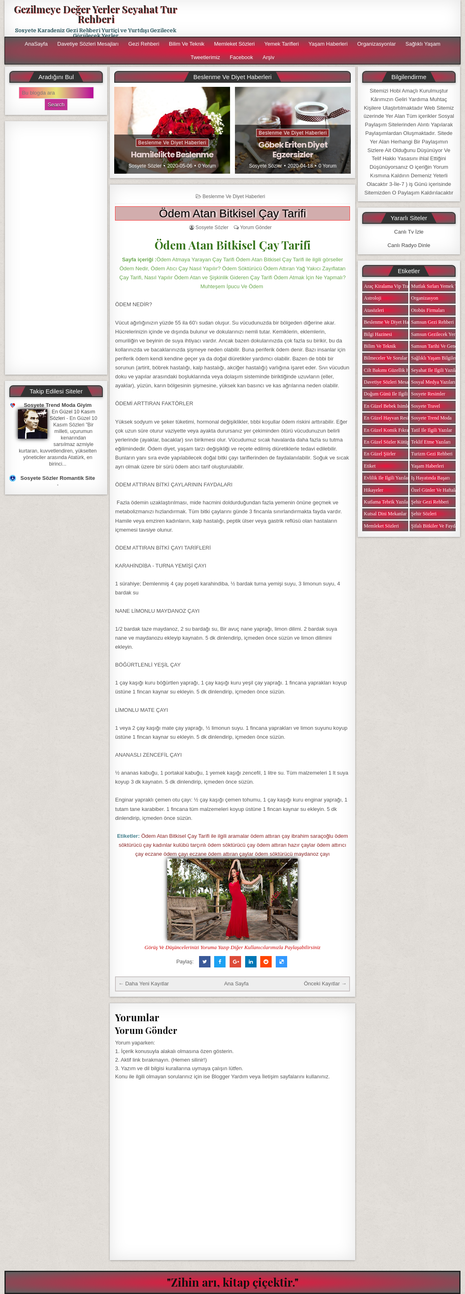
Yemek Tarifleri (281, 44)
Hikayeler (373, 490)
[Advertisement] (56, 248)
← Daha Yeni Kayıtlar (143, 983)
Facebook (241, 57)
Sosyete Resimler (428, 394)
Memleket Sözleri (234, 44)
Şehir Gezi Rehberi (430, 502)
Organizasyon (424, 298)
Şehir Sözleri (423, 514)
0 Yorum (207, 165)
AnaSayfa (36, 44)
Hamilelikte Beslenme (172, 154)
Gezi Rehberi (143, 44)
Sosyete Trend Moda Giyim (57, 405)
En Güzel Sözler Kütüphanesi (393, 442)
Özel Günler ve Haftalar (435, 490)
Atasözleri (374, 310)
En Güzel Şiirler (380, 454)
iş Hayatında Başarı (430, 478)
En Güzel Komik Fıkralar (389, 430)
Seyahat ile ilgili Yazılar (435, 370)
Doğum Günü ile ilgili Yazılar (393, 394)
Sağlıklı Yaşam (423, 44)
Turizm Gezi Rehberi (432, 454)
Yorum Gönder (256, 227)
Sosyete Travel (425, 406)
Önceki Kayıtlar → (325, 983)
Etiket (370, 466)
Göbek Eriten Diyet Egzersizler (293, 149)
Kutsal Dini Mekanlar (385, 514)
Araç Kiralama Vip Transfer (391, 286)
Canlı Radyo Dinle (409, 245)
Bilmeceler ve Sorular (385, 358)
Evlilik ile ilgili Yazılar (386, 478)
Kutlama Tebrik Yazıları (387, 502)
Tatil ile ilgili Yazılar (431, 430)
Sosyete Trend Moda (431, 418)
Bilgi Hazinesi (378, 334)
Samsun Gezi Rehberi (432, 322)
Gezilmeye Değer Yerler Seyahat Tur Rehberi (95, 13)
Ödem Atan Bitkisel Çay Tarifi (232, 213)
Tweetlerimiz (205, 57)
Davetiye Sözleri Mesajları (88, 44)
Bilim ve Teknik (186, 44)
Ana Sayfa (236, 983)
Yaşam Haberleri (328, 44)
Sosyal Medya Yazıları (433, 382)
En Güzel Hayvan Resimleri (391, 418)
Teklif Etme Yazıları (431, 442)
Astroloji (372, 298)
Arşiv (269, 57)
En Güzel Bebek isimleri (388, 406)
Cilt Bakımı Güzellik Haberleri (394, 370)
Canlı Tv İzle (408, 232)
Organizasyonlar (376, 44)
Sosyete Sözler (145, 165)
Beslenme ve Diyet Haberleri (172, 143)
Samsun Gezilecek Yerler (436, 334)
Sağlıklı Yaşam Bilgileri (434, 358)
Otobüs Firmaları (428, 310)
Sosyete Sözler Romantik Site (57, 478)
